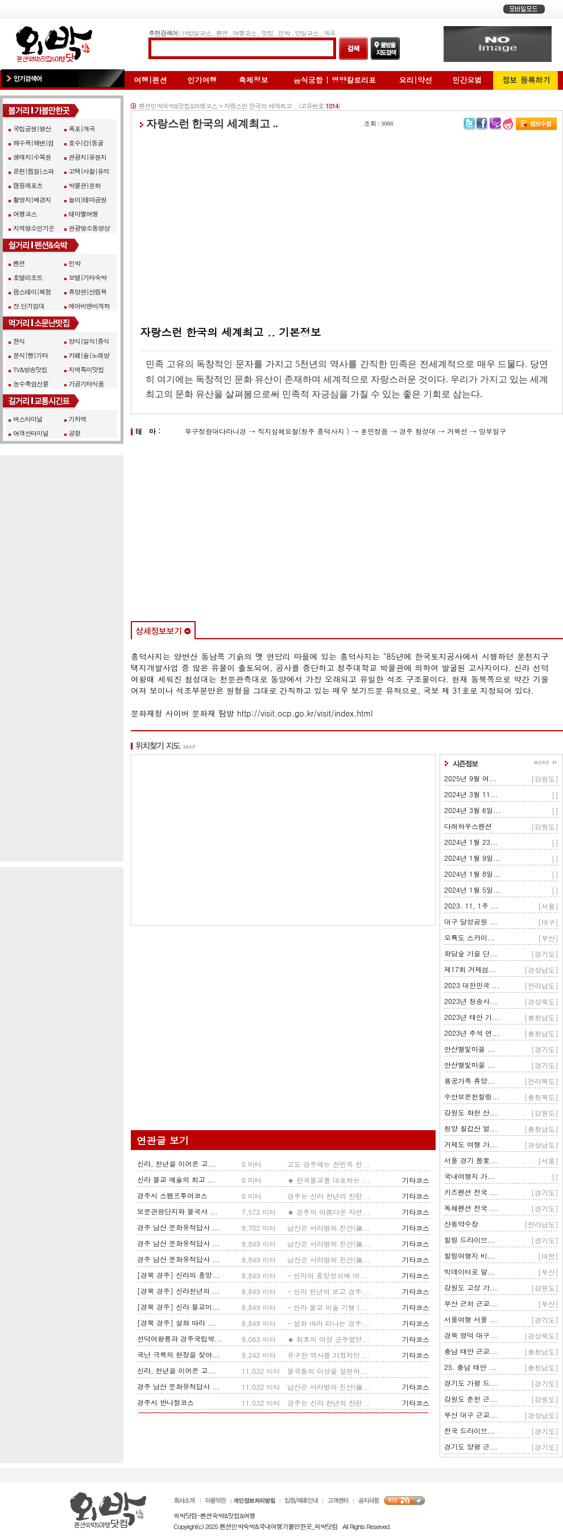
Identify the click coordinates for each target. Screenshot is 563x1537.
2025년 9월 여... (470, 778)
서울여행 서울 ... (471, 1319)
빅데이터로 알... (469, 1271)
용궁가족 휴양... (469, 1080)
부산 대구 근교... (471, 1414)
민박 (284, 33)
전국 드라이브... (469, 1430)
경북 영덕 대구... (471, 1335)
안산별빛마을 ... (469, 1048)
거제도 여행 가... (471, 1144)
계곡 (330, 33)
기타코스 (415, 1180)
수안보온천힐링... (472, 1096)
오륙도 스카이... (469, 937)
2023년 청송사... (471, 1001)
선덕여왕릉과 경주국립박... (179, 1338)
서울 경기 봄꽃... (471, 1160)
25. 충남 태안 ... (470, 1367)
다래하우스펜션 (468, 826)
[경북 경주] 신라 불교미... (178, 1306)
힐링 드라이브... (469, 1239)
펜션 (222, 33)
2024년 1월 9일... (472, 858)
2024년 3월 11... (471, 794)
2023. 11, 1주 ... (471, 905)
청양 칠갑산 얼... (471, 1128)
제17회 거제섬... (470, 969)
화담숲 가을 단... (471, 953)
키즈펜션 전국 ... (471, 1192)
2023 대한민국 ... (472, 985)
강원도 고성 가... (471, 1287)
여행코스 (244, 33)
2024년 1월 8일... (472, 873)
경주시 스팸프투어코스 (172, 1195)
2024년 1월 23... (471, 842)
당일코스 (306, 33)
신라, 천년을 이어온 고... (176, 1163)
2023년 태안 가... (472, 1017)
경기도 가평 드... (471, 1383)
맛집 (268, 33)
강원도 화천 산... (471, 1112)
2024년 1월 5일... (472, 889)
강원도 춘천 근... (471, 1398)
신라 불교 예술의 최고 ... (176, 1179)
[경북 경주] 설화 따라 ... (176, 1322)
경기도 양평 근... (471, 1446)
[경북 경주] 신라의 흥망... (178, 1275)
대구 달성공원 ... (471, 921)
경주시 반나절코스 (165, 1402)
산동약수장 (461, 1223)
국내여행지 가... (469, 1176)
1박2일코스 (196, 33)
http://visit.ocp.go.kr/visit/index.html (305, 713)
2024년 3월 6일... (472, 810)
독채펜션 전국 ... (471, 1208)
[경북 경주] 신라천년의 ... (178, 1291)
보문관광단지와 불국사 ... (177, 1211)
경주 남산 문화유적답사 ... (178, 1227)
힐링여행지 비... (469, 1255)
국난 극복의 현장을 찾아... (178, 1354)
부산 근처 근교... (471, 1303)
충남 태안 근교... (471, 1351)
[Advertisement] (347, 227)
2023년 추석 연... (472, 1033)
